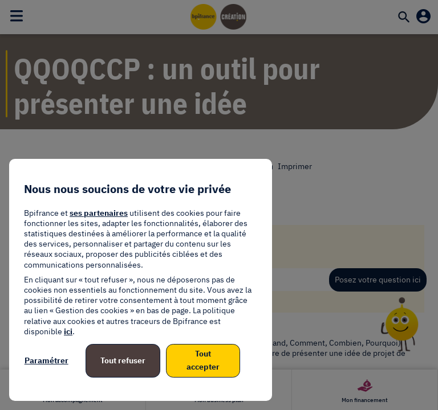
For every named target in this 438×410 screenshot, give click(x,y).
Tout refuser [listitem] (122, 360)
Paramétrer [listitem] (46, 360)
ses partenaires (99, 213)
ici (68, 331)
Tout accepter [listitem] (203, 360)
